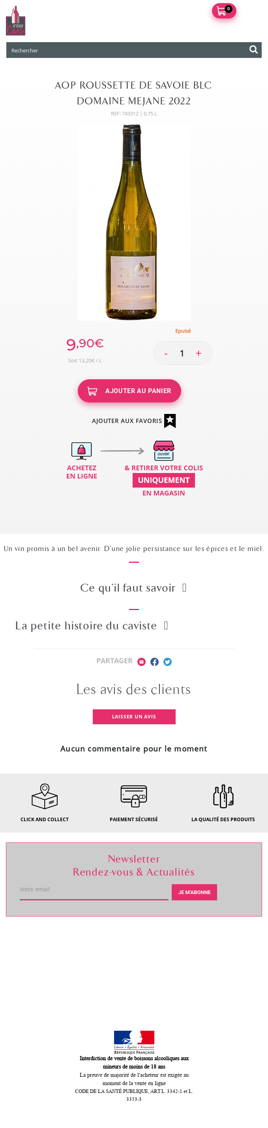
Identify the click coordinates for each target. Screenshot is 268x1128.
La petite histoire (92, 626)
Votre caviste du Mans (51, 936)
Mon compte (34, 992)
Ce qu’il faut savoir (134, 588)
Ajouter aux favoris (134, 421)
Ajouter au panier (129, 391)
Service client (36, 964)
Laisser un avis (134, 716)
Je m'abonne (194, 892)
